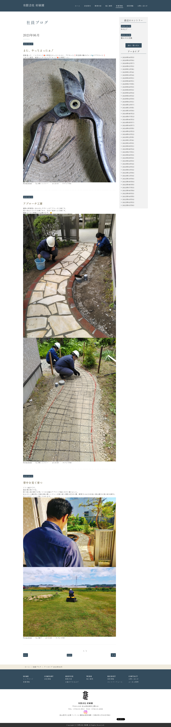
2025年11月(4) (128, 72)
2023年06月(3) (128, 155)
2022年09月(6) (128, 181)
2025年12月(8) (128, 69)
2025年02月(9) (128, 99)
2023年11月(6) (128, 140)
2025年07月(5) (128, 84)
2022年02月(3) (128, 202)
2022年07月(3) (128, 187)
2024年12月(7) (128, 105)
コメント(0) (66, 183)
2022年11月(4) (128, 176)
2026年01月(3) (128, 66)
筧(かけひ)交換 (126, 38)
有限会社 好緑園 (33, 5)
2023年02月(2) (128, 167)
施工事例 (108, 6)
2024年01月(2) (128, 134)
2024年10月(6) (128, 110)
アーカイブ (133, 51)
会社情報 (47, 679)
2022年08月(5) (128, 184)
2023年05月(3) (128, 158)
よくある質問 (134, 682)
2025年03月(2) (128, 96)
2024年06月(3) (128, 119)
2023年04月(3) (128, 161)
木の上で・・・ (127, 29)
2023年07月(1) (128, 152)
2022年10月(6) (128, 179)
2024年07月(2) (128, 116)
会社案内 (87, 6)
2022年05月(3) (128, 193)
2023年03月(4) (128, 164)
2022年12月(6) (128, 173)
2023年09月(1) (128, 146)
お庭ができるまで (72, 682)
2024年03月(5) (128, 128)
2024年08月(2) (128, 113)
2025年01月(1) (128, 102)
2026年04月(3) (128, 57)
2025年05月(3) (128, 90)
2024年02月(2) (128, 131)
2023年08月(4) (128, 149)
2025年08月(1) (128, 81)
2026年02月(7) (128, 63)
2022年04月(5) (128, 196)
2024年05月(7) (128, 122)
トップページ (28, 679)
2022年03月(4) (128, 199)
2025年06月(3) (128, 87)
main (69, 655)
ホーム (77, 6)
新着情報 (119, 6)
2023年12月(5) (128, 137)
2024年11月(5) (128, 108)
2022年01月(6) (128, 205)
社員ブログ (37, 667)
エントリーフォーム (115, 682)
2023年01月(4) (128, 170)
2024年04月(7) (128, 125)
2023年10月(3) (128, 143)
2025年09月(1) (128, 78)
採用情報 (130, 6)
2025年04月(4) (128, 93)
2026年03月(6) (128, 60)
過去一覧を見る (133, 45)
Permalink (27, 183)
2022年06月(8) (128, 190)
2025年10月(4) (128, 75)
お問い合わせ (143, 6)
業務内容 (98, 6)
